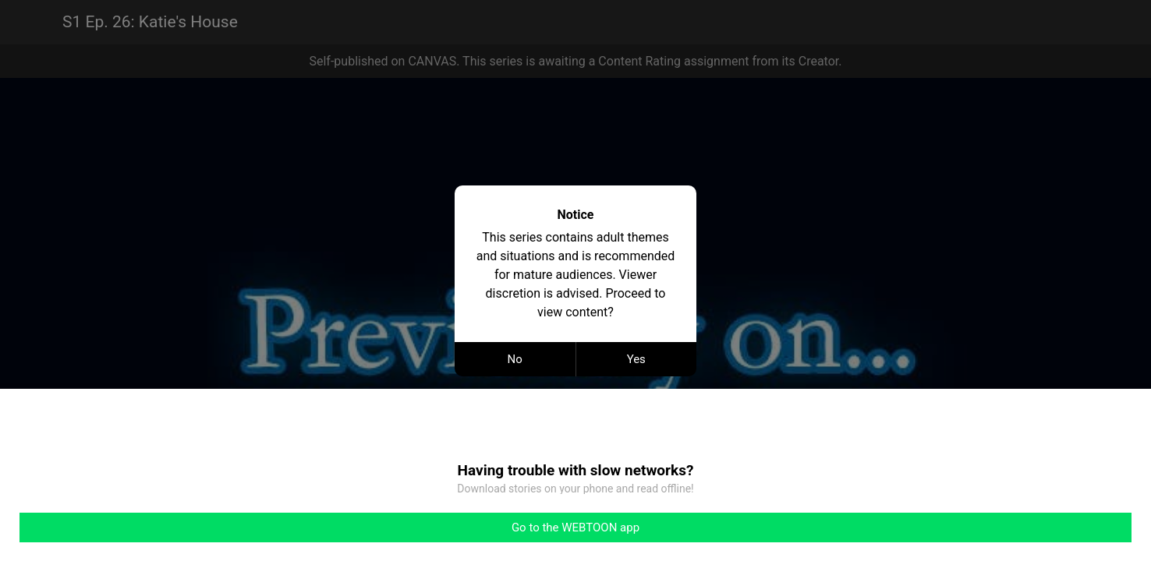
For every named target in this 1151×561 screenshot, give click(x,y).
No (515, 359)
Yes (636, 359)
